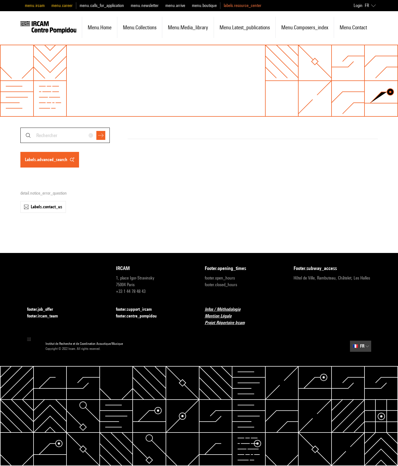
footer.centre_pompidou (139, 316)
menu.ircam (35, 5)
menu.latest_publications (245, 27)
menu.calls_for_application (102, 5)
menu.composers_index (304, 27)
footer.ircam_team (46, 316)
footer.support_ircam (137, 309)
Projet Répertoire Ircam (228, 323)
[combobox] (65, 135)
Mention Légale (221, 316)
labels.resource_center (242, 5)
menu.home (99, 27)
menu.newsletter (145, 5)
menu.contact (353, 27)
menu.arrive (175, 5)
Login (358, 5)
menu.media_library (188, 27)
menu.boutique (204, 5)
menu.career (62, 5)
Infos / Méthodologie (226, 309)
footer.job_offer (43, 309)
